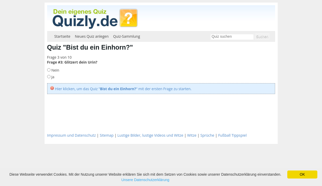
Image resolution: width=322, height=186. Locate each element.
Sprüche (207, 135)
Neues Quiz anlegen (92, 36)
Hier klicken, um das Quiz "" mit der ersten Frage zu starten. (123, 88)
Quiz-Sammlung (126, 36)
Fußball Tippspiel (232, 135)
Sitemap (106, 135)
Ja (52, 76)
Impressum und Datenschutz (71, 135)
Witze (192, 135)
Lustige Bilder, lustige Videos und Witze (150, 135)
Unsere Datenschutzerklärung (145, 180)
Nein (55, 70)
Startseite (62, 36)
